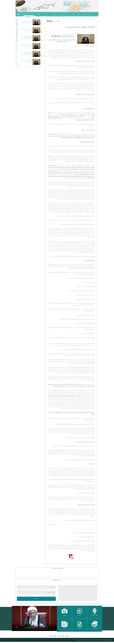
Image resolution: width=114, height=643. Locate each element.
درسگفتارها (50, 14)
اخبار (86, 14)
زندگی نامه (42, 14)
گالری (35, 14)
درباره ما (57, 636)
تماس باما (48, 636)
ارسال (36, 599)
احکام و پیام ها (67, 14)
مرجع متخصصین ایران (7, 639)
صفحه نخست (93, 14)
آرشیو (53, 636)
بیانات (81, 14)
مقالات (75, 14)
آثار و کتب (58, 14)
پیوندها (65, 636)
